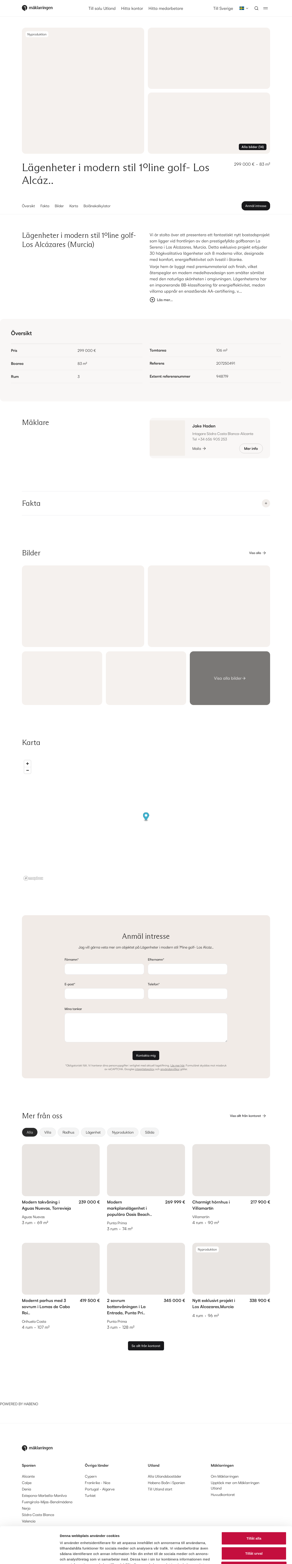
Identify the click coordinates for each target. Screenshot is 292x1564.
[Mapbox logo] (33, 878)
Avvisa (253, 1534)
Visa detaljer (248, 1555)
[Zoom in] (27, 763)
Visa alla (257, 553)
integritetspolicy (144, 1069)
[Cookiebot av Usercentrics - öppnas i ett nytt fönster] (30, 1555)
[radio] (30, 1132)
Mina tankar (73, 1009)
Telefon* (154, 984)
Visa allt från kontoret (248, 1115)
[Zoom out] (27, 770)
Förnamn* (72, 959)
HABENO (31, 1404)
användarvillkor (170, 1069)
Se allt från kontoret (146, 1346)
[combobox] (242, 8)
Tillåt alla (253, 1504)
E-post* (70, 984)
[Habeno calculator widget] (34, 1384)
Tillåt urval (254, 1519)
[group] (146, 1132)
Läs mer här (177, 1065)
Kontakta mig (146, 1055)
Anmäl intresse (255, 206)
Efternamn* (156, 959)
